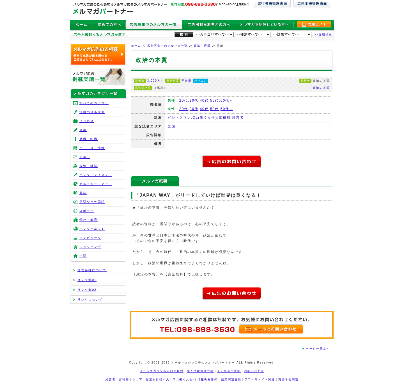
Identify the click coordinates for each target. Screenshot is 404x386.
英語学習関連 (288, 379)
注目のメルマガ (92, 112)
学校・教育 (88, 219)
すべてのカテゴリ (94, 103)
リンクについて (90, 299)
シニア (137, 379)
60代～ (227, 100)
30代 (194, 100)
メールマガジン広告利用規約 (161, 371)
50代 (214, 100)
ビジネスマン (179, 118)
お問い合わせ (254, 371)
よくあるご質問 (229, 371)
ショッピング (90, 246)
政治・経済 (202, 45)
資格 (83, 130)
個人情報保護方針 (200, 371)
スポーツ (86, 211)
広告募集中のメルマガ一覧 (167, 45)
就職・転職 (88, 139)
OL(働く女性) (204, 118)
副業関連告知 (231, 379)
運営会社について (92, 270)
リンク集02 (87, 289)
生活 (83, 255)
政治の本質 (321, 87)
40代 (204, 100)
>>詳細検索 (323, 34)
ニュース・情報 (92, 148)
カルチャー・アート (95, 184)
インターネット (92, 228)
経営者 (238, 118)
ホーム (136, 45)
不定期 (187, 80)
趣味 (83, 193)
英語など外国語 (92, 202)
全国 (171, 126)
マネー (84, 157)
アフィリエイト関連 (260, 379)
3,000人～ (155, 80)
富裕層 (225, 118)
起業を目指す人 (157, 379)
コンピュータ (90, 237)
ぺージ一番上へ (318, 348)
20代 (183, 100)
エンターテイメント (95, 175)
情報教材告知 (208, 379)
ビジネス (86, 121)
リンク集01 (87, 280)
